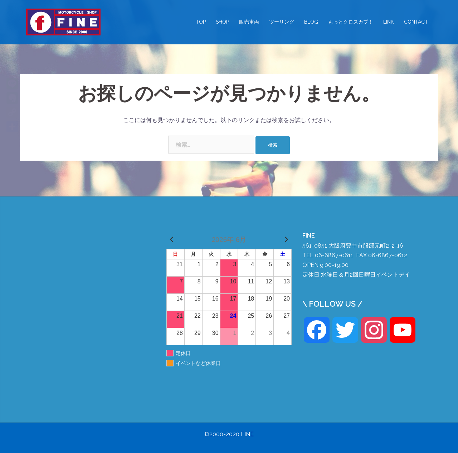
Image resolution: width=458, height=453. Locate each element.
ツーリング (281, 22)
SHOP (222, 22)
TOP (201, 22)
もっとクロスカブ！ (350, 22)
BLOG (311, 22)
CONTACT (416, 22)
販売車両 (249, 22)
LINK (388, 22)
